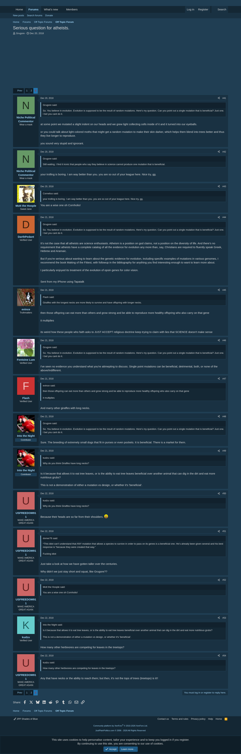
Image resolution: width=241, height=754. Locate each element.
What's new (51, 9)
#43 (224, 186)
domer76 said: (50, 538)
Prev (19, 90)
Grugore (20, 33)
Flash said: (48, 297)
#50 (224, 493)
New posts (18, 15)
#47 (224, 378)
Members (72, 9)
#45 (224, 290)
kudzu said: (49, 457)
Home (19, 9)
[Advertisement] (120, 62)
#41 (224, 98)
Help (210, 719)
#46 (224, 340)
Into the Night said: (53, 624)
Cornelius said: (51, 193)
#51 (224, 531)
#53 (224, 618)
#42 (224, 152)
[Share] (218, 98)
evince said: (49, 385)
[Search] (219, 9)
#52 (224, 580)
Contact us (163, 719)
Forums (33, 9)
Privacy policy (198, 719)
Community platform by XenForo (120, 726)
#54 (224, 655)
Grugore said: (50, 105)
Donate (49, 15)
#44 (224, 217)
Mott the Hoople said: (54, 587)
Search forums (34, 15)
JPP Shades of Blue (26, 719)
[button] (60, 9)
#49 (224, 451)
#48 (224, 416)
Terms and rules (180, 719)
